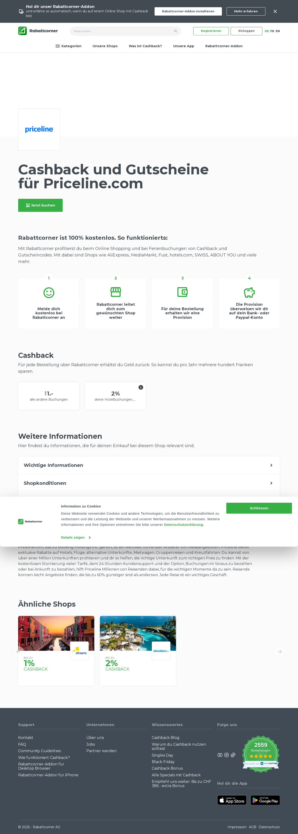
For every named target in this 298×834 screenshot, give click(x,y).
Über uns (95, 737)
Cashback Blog (165, 737)
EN (278, 31)
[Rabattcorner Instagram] (226, 755)
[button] (18, 651)
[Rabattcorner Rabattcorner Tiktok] (233, 755)
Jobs (90, 744)
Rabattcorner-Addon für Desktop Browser (41, 766)
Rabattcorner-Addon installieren (188, 11)
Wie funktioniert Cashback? (44, 757)
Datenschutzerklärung (183, 812)
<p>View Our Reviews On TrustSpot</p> (260, 755)
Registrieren (211, 31)
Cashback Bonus (167, 768)
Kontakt (25, 737)
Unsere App (183, 46)
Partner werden (101, 751)
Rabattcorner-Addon (224, 46)
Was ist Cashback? (145, 46)
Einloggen (246, 31)
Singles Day (162, 755)
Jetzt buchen (40, 205)
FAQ (22, 744)
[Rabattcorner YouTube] (220, 755)
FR (272, 31)
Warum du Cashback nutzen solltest (179, 746)
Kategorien (68, 46)
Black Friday (163, 762)
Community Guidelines (39, 751)
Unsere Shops (105, 46)
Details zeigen (73, 825)
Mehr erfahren (246, 11)
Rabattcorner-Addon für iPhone (48, 775)
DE (267, 31)
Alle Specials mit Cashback (176, 775)
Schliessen (259, 795)
